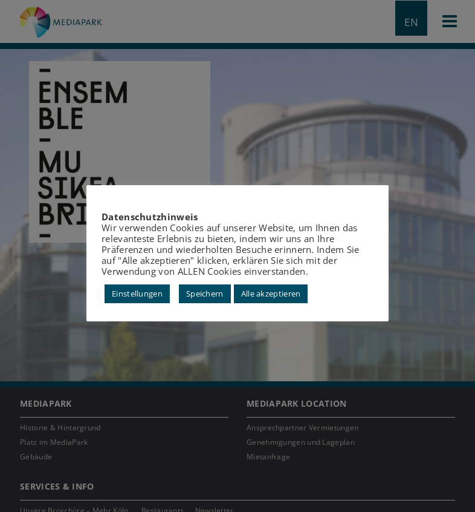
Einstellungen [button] (137, 293)
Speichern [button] (205, 293)
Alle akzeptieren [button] (271, 293)
